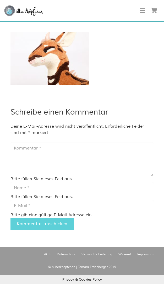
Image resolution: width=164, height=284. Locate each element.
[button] (23, 11)
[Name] (82, 188)
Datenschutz (66, 254)
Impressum (145, 254)
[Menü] (142, 10)
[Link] (23, 11)
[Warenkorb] (154, 10)
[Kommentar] (82, 159)
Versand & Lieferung (96, 254)
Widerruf (124, 254)
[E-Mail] (82, 206)
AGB (47, 254)
